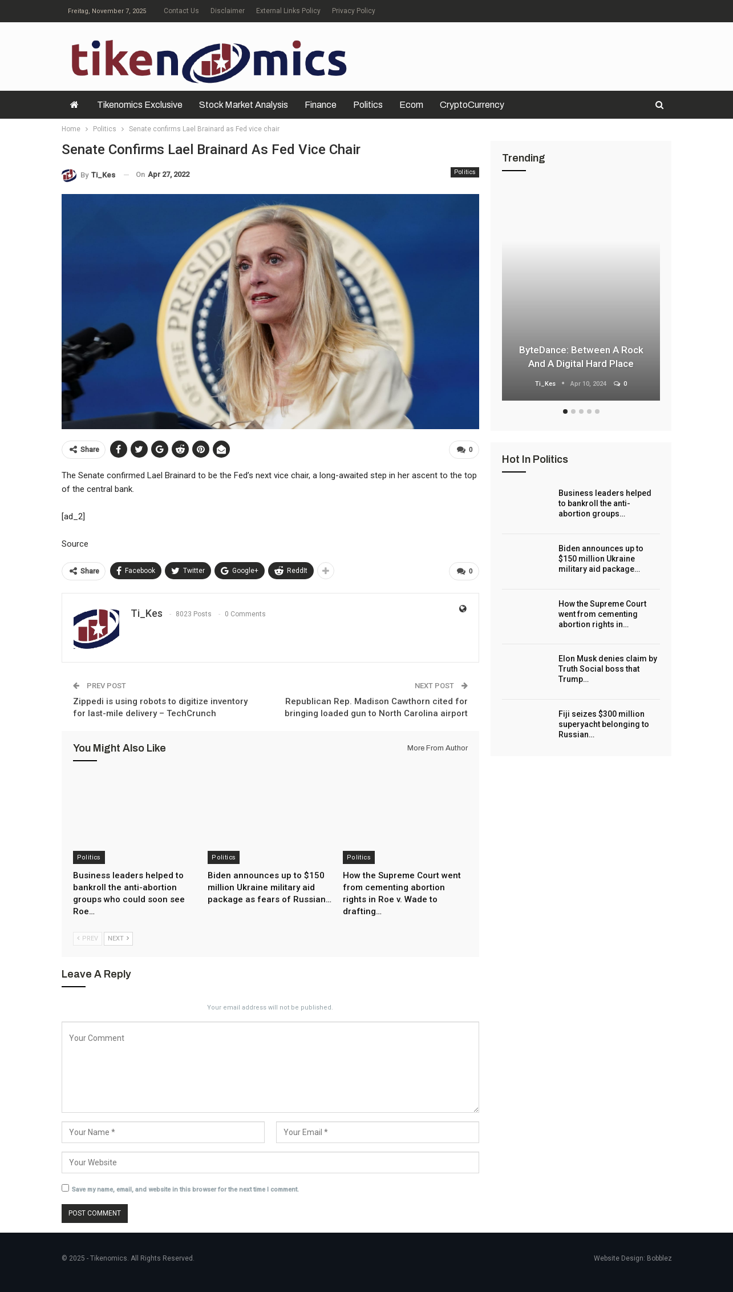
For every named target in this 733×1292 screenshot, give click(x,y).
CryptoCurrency (472, 105)
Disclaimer (227, 11)
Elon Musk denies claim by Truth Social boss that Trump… (607, 669)
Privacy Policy (353, 11)
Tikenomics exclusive (140, 105)
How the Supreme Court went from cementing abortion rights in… (602, 614)
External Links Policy (288, 11)
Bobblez (659, 1258)
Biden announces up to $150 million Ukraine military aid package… (600, 559)
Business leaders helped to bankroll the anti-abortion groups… (604, 503)
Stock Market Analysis (243, 105)
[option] (581, 295)
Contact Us (181, 11)
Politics (368, 105)
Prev (87, 938)
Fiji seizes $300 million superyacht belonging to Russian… (603, 724)
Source (75, 544)
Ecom (411, 105)
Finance (321, 105)
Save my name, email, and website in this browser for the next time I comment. (185, 1189)
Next (118, 938)
